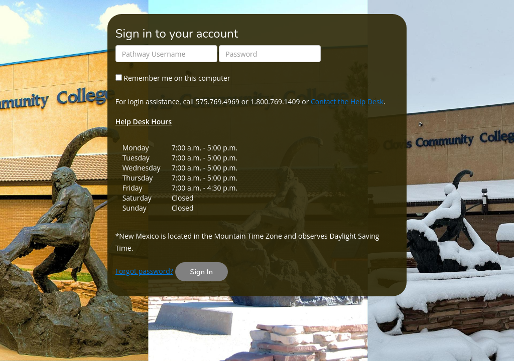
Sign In (201, 272)
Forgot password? (144, 271)
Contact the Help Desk (347, 101)
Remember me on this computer (172, 78)
